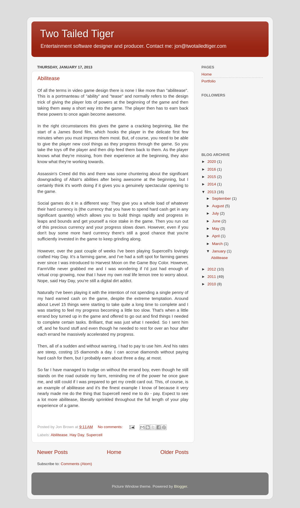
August (218, 206)
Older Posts (174, 452)
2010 (212, 284)
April (216, 236)
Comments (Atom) (76, 464)
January (219, 251)
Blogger (180, 486)
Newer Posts (52, 452)
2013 (212, 192)
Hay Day (77, 435)
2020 (212, 161)
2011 (212, 276)
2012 (212, 269)
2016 (212, 169)
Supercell (94, 435)
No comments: (111, 427)
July (216, 213)
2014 (212, 184)
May (216, 228)
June (216, 221)
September (222, 198)
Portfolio (208, 81)
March (218, 244)
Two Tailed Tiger (77, 33)
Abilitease (48, 78)
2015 (212, 177)
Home (114, 452)
